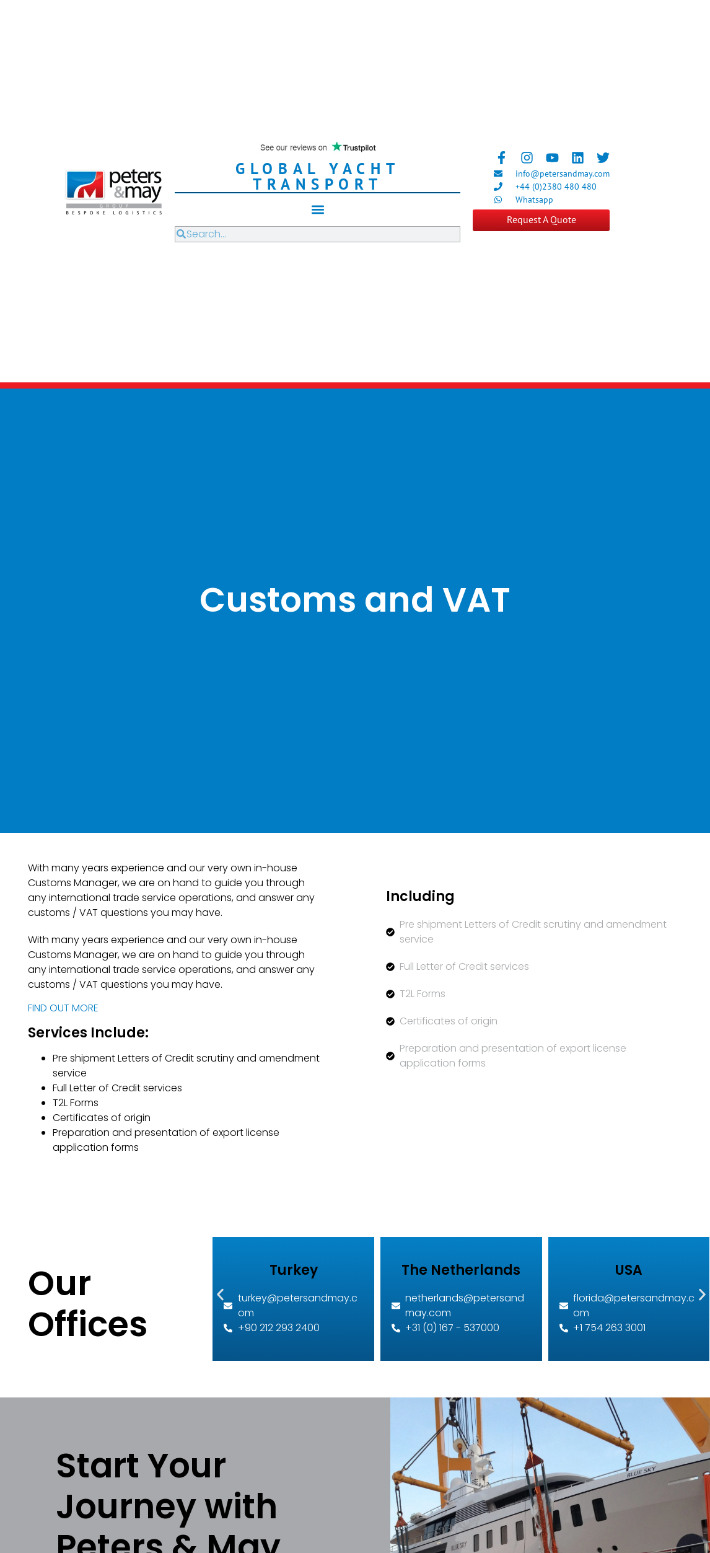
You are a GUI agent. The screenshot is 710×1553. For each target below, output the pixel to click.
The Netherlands (460, 1270)
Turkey (294, 1270)
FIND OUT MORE (63, 1008)
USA (628, 1270)
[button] (317, 210)
